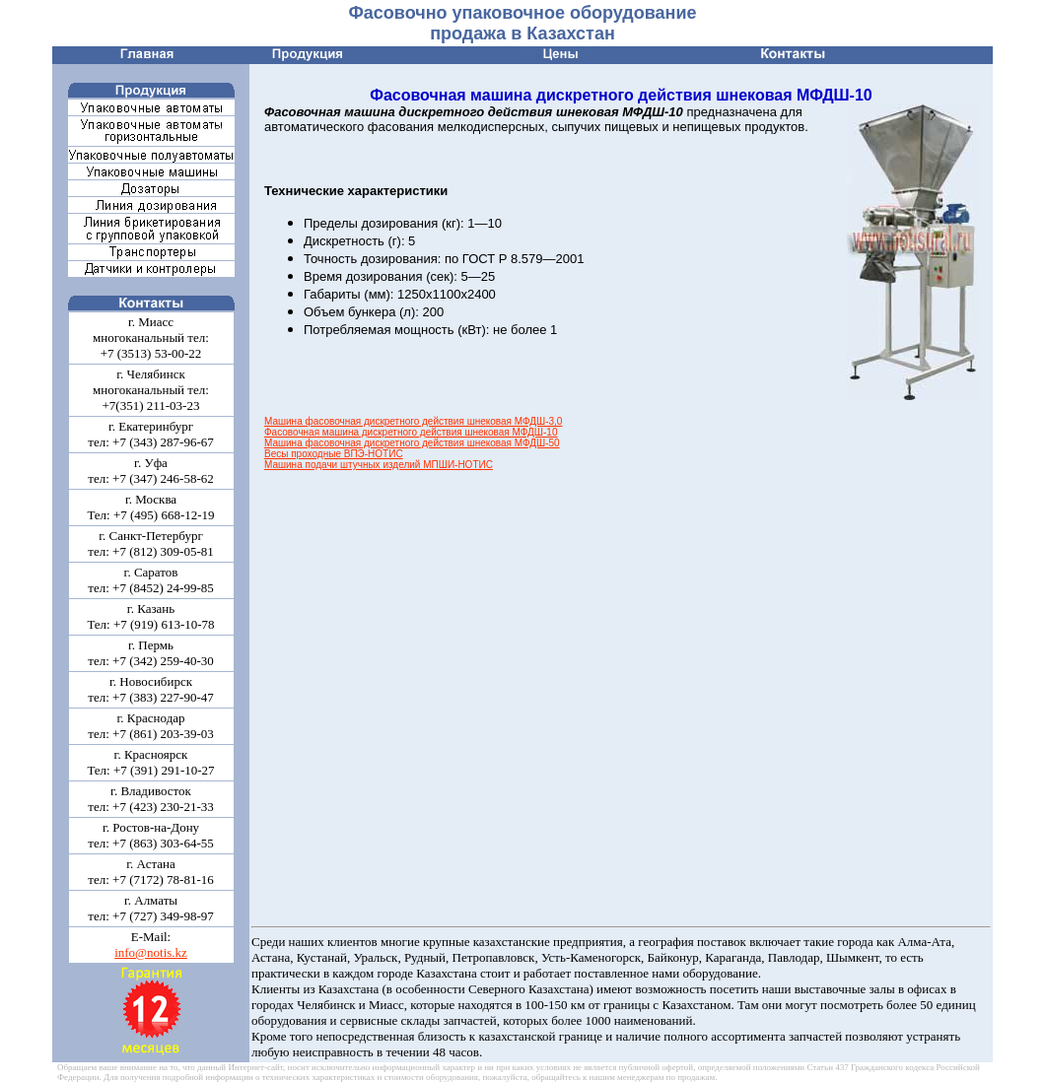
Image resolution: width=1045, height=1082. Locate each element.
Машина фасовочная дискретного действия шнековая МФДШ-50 (412, 443)
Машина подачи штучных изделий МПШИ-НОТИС (378, 464)
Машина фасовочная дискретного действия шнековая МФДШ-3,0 (413, 421)
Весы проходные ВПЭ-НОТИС (333, 453)
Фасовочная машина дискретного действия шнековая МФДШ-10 (410, 432)
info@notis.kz (150, 952)
